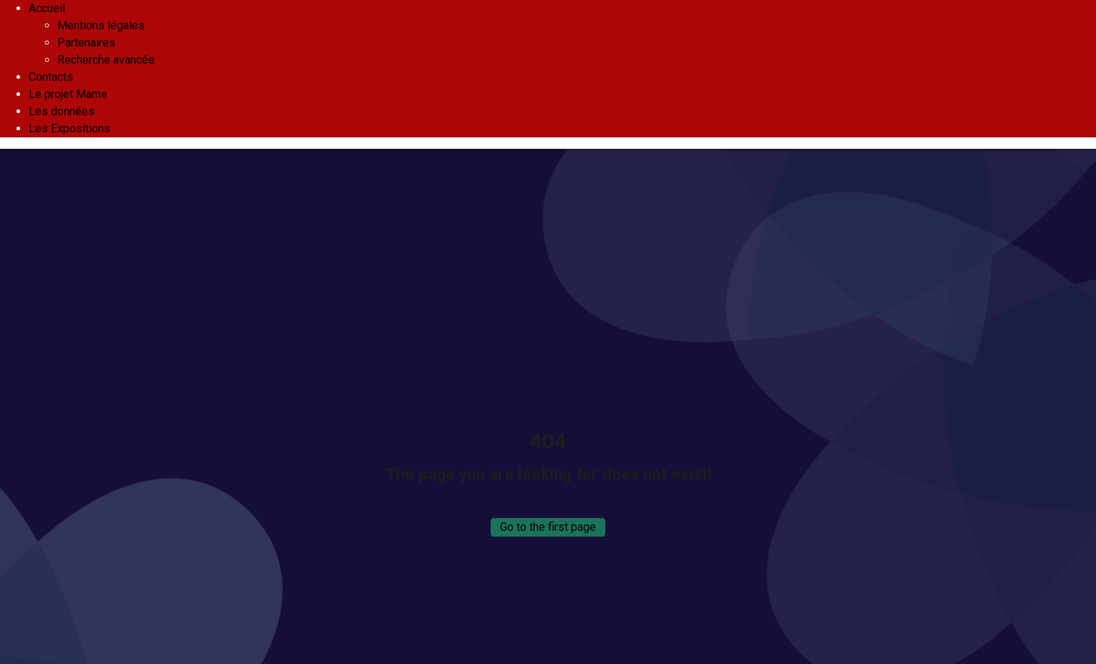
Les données (62, 111)
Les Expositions (69, 128)
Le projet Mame (68, 94)
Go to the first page (548, 527)
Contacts (51, 77)
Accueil (47, 8)
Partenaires (86, 42)
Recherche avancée (106, 60)
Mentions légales (101, 25)
